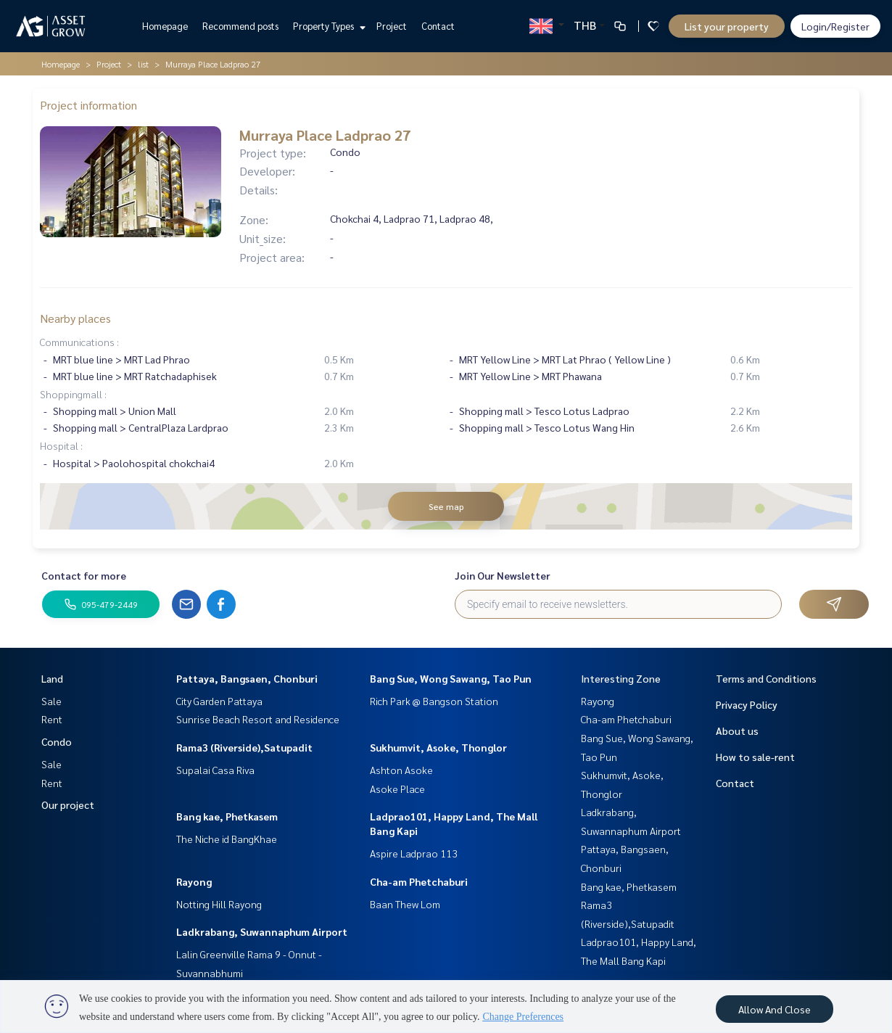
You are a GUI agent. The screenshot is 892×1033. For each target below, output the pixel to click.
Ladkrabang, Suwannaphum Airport (261, 931)
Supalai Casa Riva (215, 769)
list (143, 64)
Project (391, 26)
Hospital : (61, 445)
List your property (727, 26)
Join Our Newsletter (502, 575)
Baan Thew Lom (405, 903)
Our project (67, 804)
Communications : (79, 341)
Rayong (194, 881)
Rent (51, 718)
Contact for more (83, 575)
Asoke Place (397, 788)
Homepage (165, 26)
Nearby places (75, 318)
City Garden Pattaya (219, 700)
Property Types (327, 26)
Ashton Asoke (401, 769)
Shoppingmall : (73, 393)
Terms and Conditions (766, 678)
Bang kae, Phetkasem (227, 816)
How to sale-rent (755, 756)
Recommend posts (240, 26)
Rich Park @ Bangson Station (434, 700)
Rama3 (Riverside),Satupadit (244, 747)
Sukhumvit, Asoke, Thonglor (438, 747)
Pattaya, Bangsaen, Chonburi (247, 678)
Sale (51, 700)
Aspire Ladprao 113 (414, 853)
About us (737, 730)
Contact (438, 26)
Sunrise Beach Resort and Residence (257, 718)
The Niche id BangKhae (226, 838)
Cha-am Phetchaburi (419, 881)
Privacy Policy (746, 704)
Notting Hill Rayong (219, 903)
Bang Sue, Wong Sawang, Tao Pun (451, 678)
